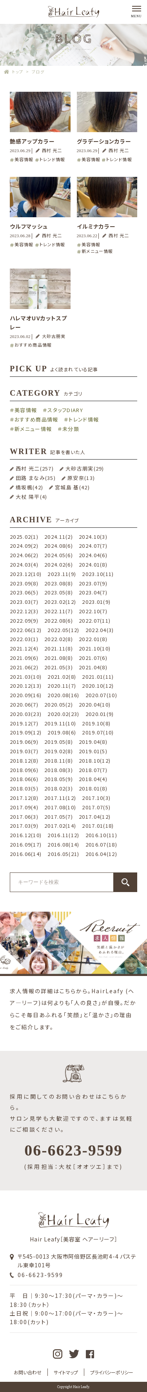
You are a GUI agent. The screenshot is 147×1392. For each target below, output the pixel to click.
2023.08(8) (58, 583)
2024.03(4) (24, 564)
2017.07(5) (96, 807)
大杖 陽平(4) (31, 496)
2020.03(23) (26, 714)
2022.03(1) (24, 639)
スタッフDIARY (65, 410)
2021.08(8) (58, 657)
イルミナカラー (96, 226)
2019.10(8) (96, 723)
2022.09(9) (24, 620)
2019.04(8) (93, 741)
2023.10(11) (98, 574)
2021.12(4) (24, 648)
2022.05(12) (63, 630)
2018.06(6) (24, 779)
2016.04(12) (101, 854)
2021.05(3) (58, 667)
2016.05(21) (63, 854)
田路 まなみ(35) (36, 478)
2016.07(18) (101, 844)
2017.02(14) (60, 825)
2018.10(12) (95, 760)
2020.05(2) (58, 704)
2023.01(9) (96, 601)
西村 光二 (52, 150)
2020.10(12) (98, 685)
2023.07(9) (93, 583)
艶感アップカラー (32, 141)
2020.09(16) (26, 695)
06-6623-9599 (40, 1275)
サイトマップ (66, 1372)
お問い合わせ (28, 1372)
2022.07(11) (95, 620)
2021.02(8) (61, 676)
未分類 (70, 429)
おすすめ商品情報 (33, 345)
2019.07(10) (98, 732)
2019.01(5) (93, 751)
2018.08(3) (58, 770)
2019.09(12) (26, 732)
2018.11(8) (58, 760)
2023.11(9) (61, 574)
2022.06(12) (26, 630)
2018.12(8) (24, 760)
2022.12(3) (24, 611)
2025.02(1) (24, 536)
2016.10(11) (101, 835)
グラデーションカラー (104, 141)
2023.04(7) (93, 592)
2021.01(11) (98, 676)
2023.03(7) (24, 601)
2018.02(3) (58, 788)
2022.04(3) (99, 630)
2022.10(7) (93, 611)
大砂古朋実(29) (84, 468)
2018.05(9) (58, 779)
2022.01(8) (93, 639)
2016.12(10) (26, 835)
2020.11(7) (61, 685)
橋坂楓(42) (29, 487)
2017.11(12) (60, 797)
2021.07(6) (93, 657)
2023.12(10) (26, 574)
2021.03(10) (26, 676)
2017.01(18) (98, 825)
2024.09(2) (24, 545)
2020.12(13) (26, 685)
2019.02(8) (58, 751)
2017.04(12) (95, 816)
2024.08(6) (58, 545)
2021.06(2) (24, 667)
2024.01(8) (93, 564)
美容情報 (24, 159)
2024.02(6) (58, 564)
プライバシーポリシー (111, 1372)
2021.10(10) (95, 648)
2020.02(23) (63, 714)
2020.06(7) (24, 704)
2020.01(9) (99, 714)
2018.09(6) (24, 770)
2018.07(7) (93, 770)
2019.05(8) (58, 741)
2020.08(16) (63, 695)
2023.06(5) (24, 592)
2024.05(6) (58, 555)
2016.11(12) (63, 835)
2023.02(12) (60, 601)
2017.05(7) (58, 816)
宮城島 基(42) (72, 487)
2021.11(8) (58, 648)
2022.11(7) (58, 611)
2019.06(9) (24, 741)
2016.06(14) (26, 854)
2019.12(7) (24, 723)
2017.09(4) (24, 807)
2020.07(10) (101, 695)
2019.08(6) (61, 732)
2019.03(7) (24, 751)
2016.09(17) (26, 844)
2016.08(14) (63, 844)
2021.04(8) (93, 667)
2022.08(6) (58, 620)
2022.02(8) (58, 639)
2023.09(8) (24, 583)
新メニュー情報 (97, 251)
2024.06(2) (24, 555)
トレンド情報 (52, 159)
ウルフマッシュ (29, 226)
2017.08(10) (60, 807)
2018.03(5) (24, 788)
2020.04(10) (95, 704)
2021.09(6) (24, 657)
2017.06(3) (24, 816)
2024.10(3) (93, 536)
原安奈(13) (81, 478)
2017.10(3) (96, 797)
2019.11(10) (60, 723)
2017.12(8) (24, 797)
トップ (18, 72)
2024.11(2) (58, 536)
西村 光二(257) (35, 468)
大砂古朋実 (54, 336)
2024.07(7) (93, 545)
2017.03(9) (24, 825)
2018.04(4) (93, 779)
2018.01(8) (93, 788)
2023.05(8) (58, 592)
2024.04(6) (93, 555)
